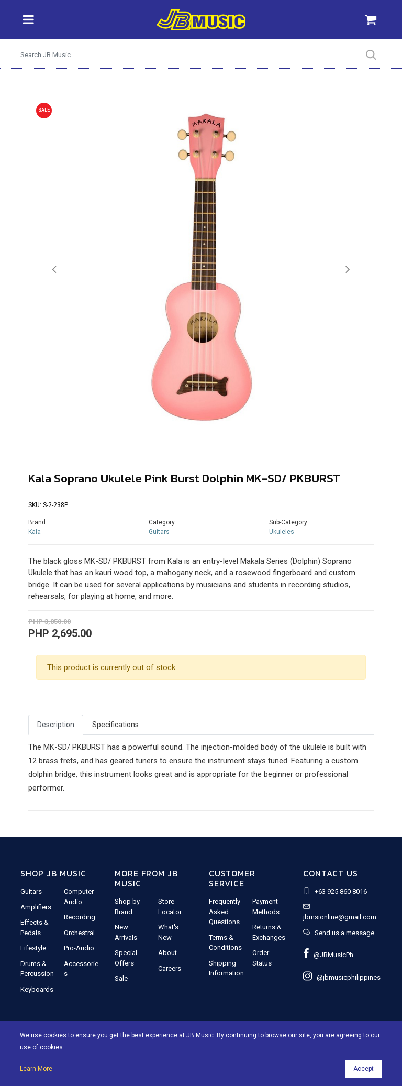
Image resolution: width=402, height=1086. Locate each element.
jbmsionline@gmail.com (339, 917)
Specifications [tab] (115, 724)
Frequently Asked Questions (224, 911)
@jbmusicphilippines (342, 977)
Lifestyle (33, 948)
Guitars (159, 531)
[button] (54, 269)
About (167, 953)
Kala (34, 531)
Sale (121, 978)
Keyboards (36, 989)
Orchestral (79, 933)
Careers (169, 968)
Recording (79, 917)
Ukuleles (281, 531)
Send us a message (344, 933)
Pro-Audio (79, 948)
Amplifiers (35, 907)
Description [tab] (55, 724)
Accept (363, 1068)
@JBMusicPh (328, 955)
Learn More (36, 1068)
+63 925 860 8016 (341, 891)
